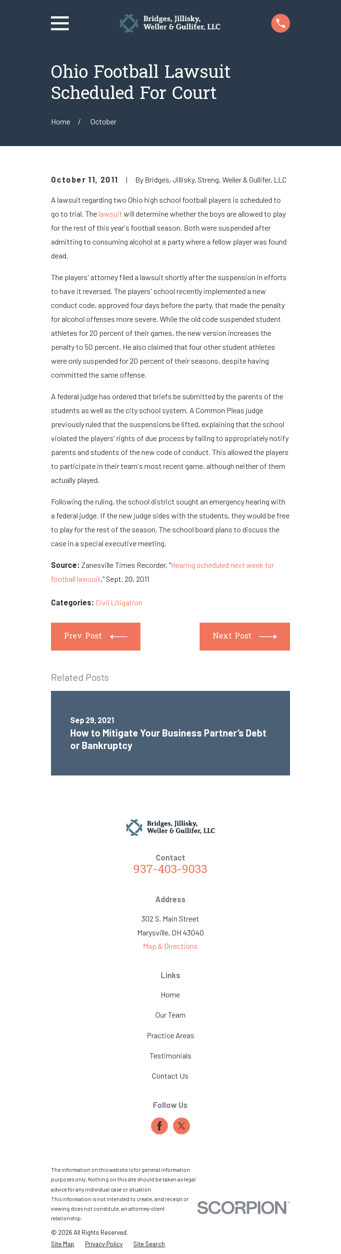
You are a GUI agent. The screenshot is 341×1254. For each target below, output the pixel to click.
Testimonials (170, 1055)
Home (170, 994)
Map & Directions (170, 945)
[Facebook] (159, 1126)
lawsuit (110, 213)
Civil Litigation (119, 602)
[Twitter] (181, 1126)
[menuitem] (62, 1244)
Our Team (170, 1014)
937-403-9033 (170, 870)
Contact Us (170, 1075)
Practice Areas (170, 1035)
